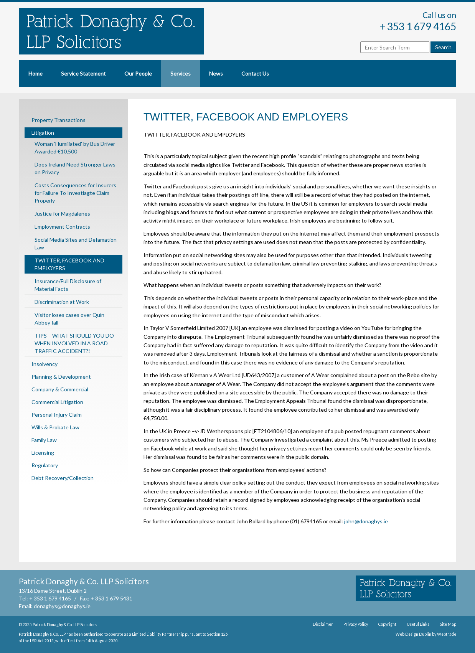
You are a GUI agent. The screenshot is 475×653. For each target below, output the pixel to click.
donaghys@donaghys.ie (62, 606)
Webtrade (446, 634)
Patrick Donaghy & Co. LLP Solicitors (65, 624)
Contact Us (255, 73)
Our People (138, 73)
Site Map (448, 624)
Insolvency (44, 364)
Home (35, 73)
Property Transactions (58, 120)
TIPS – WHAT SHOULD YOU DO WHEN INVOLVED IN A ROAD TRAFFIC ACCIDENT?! (74, 343)
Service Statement (83, 73)
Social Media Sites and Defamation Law (76, 243)
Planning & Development (61, 376)
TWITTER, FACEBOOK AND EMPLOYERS (69, 264)
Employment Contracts (62, 226)
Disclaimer (323, 624)
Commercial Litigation (57, 402)
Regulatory (44, 465)
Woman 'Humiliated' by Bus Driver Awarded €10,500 (75, 147)
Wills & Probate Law (55, 427)
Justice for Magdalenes (62, 213)
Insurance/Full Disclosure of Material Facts (68, 285)
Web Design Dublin (413, 634)
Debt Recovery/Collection (62, 478)
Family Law (44, 440)
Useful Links (418, 624)
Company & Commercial (59, 389)
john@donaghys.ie (366, 521)
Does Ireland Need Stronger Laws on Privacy (75, 168)
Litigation (42, 132)
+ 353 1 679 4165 (417, 26)
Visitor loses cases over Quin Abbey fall (69, 319)
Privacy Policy (355, 624)
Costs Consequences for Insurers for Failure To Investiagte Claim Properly (75, 193)
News (216, 73)
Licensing (42, 452)
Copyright (387, 624)
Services (180, 73)
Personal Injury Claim (56, 414)
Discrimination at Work (62, 301)
